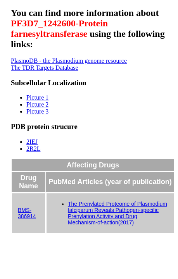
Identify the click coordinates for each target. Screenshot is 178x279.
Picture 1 (37, 97)
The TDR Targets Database (44, 67)
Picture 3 (37, 111)
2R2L (33, 148)
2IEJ (32, 141)
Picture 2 (37, 104)
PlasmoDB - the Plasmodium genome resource (69, 60)
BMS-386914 (27, 213)
